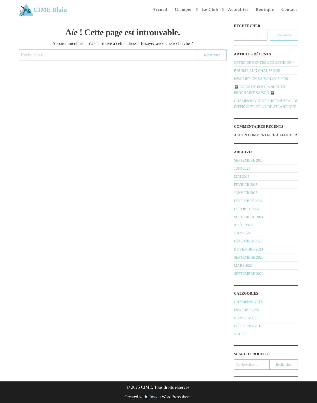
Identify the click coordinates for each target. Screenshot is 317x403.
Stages (241, 334)
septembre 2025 (249, 160)
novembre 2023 (248, 249)
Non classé (245, 318)
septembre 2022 (249, 274)
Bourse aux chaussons (257, 71)
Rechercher (247, 26)
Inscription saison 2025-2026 (261, 79)
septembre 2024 (249, 217)
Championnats (248, 302)
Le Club (210, 9)
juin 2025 (242, 168)
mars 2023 (243, 265)
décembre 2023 (248, 241)
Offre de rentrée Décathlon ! (264, 62)
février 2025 (246, 185)
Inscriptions (246, 310)
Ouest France (247, 326)
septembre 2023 (249, 257)
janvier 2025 (246, 193)
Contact (289, 9)
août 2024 (243, 225)
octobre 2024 (246, 209)
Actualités (238, 9)
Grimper (183, 9)
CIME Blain (50, 9)
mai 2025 (242, 176)
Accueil (159, 9)
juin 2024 (242, 233)
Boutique (265, 9)
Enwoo (154, 396)
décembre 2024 (248, 201)
